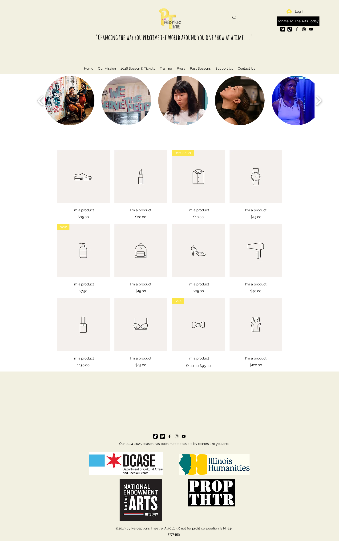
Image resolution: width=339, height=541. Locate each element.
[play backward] (40, 100)
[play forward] (318, 100)
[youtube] (311, 29)
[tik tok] (289, 29)
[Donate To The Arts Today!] (298, 21)
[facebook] (297, 29)
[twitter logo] (282, 29)
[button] (234, 16)
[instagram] (304, 29)
